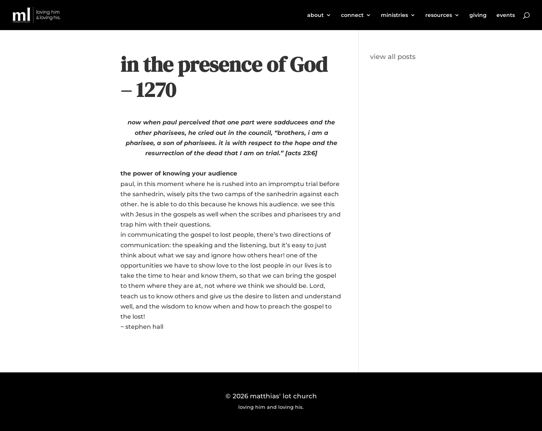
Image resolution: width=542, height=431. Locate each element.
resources (438, 15)
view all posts (393, 57)
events (505, 15)
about (315, 15)
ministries (394, 15)
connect (352, 15)
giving (478, 15)
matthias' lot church (283, 396)
